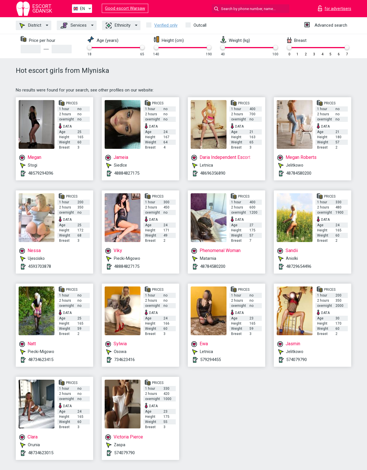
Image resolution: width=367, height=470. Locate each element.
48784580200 (298, 173)
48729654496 (298, 266)
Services (73, 25)
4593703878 (39, 266)
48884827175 (126, 173)
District (30, 25)
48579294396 (40, 173)
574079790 (296, 359)
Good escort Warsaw (125, 8)
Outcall (200, 25)
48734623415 (40, 359)
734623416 (124, 359)
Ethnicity (118, 25)
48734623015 (40, 452)
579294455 (210, 359)
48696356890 (212, 173)
